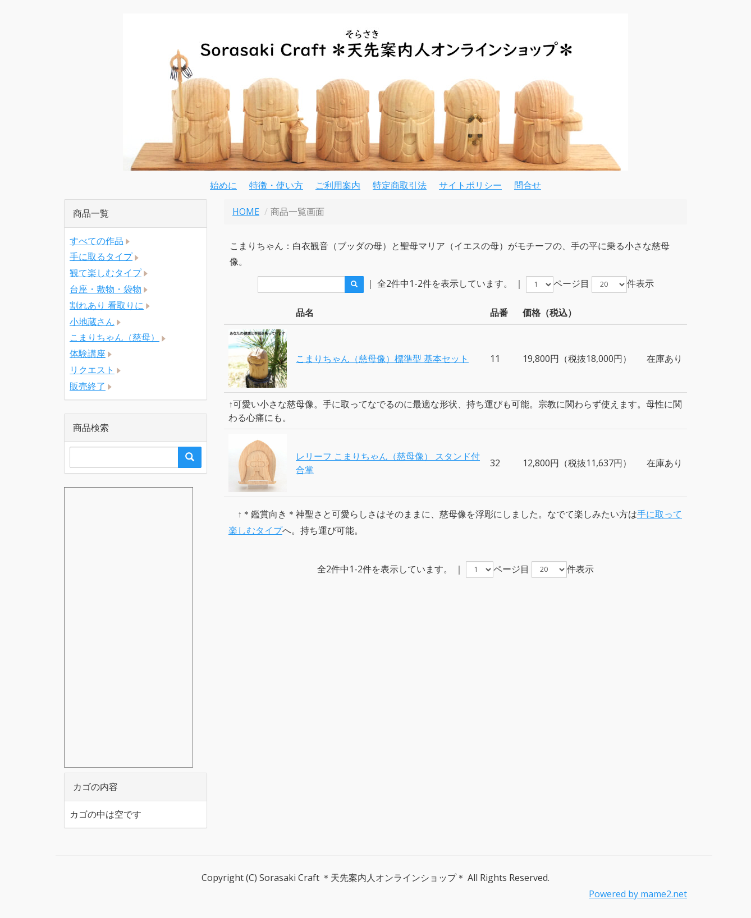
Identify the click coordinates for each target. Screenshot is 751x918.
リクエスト (92, 370)
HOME (245, 211)
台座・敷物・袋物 (105, 289)
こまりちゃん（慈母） (114, 337)
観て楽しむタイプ (105, 273)
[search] (354, 284)
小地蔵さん (92, 321)
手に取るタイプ (101, 256)
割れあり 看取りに (107, 305)
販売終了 (88, 386)
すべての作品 (96, 241)
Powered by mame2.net (638, 894)
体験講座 (88, 353)
